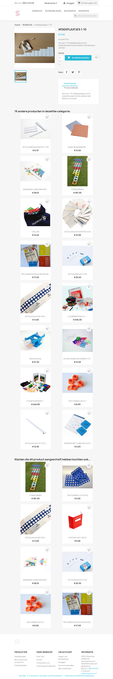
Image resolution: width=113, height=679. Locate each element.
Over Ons (40, 656)
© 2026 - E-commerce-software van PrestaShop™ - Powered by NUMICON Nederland (56, 676)
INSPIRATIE (84, 11)
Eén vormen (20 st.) (77, 401)
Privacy (39, 660)
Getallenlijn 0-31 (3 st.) (35, 443)
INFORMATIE (70, 11)
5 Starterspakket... (35, 401)
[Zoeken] (85, 15)
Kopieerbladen (53, 11)
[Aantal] (61, 57)
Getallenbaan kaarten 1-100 (35, 147)
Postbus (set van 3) (78, 537)
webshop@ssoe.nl (89, 673)
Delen (66, 72)
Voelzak (35, 232)
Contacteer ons (43, 663)
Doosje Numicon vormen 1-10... (77, 359)
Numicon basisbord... (77, 147)
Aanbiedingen (20, 656)
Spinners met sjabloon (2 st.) (77, 443)
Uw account (65, 652)
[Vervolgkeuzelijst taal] (51, 3)
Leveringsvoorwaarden (46, 666)
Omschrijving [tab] (70, 83)
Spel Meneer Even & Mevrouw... (35, 274)
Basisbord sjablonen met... (35, 189)
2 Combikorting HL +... (77, 316)
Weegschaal (36, 359)
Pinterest (79, 72)
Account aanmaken (66, 665)
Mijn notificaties (64, 668)
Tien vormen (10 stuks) (77, 495)
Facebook (17, 641)
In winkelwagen (78, 57)
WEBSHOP (37, 11)
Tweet (72, 72)
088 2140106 (28, 3)
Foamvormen (77, 189)
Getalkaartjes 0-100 (77, 274)
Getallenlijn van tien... (35, 316)
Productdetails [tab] (71, 88)
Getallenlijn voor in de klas (77, 232)
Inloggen (62, 662)
